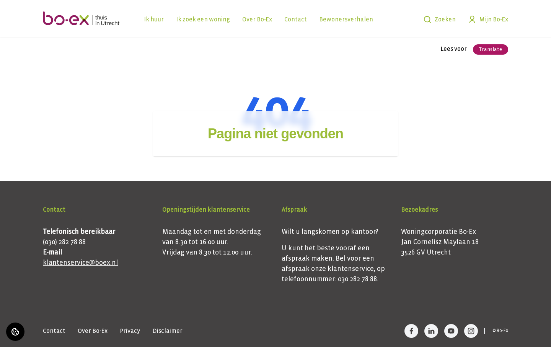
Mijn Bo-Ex (488, 19)
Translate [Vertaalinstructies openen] (490, 49)
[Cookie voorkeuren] (15, 332)
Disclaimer (167, 331)
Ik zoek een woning (203, 19)
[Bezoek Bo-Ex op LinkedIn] (431, 331)
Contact (295, 19)
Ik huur (154, 19)
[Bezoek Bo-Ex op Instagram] (471, 331)
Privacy (130, 331)
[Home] (81, 18)
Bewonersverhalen (346, 19)
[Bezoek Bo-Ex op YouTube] (451, 331)
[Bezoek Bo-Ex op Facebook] (411, 331)
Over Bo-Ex (257, 19)
